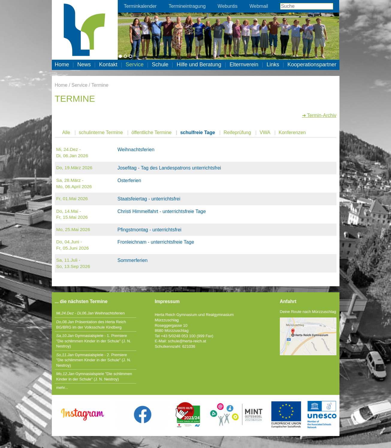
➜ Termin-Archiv (319, 115)
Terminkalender (140, 6)
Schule (160, 65)
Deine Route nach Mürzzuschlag (308, 311)
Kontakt (108, 65)
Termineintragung (187, 6)
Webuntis (227, 6)
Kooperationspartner (311, 65)
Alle (66, 132)
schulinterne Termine (101, 132)
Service (135, 65)
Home (62, 65)
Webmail (259, 6)
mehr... (62, 387)
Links (273, 65)
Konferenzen (292, 132)
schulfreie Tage (197, 132)
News (84, 65)
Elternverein (244, 65)
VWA (264, 132)
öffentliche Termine (152, 132)
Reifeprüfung (237, 132)
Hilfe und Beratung (198, 65)
